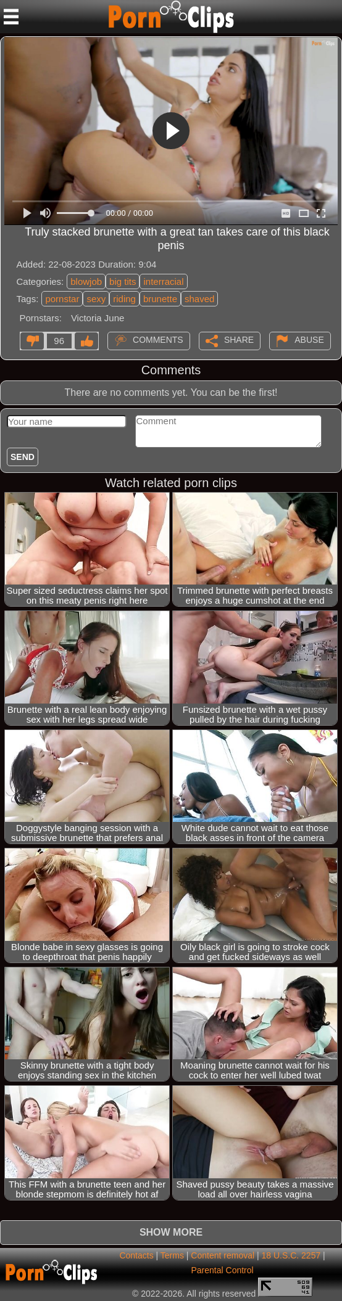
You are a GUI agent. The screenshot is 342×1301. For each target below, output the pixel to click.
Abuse (308, 340)
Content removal (222, 1255)
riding (124, 298)
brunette (160, 298)
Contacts (136, 1255)
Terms (172, 1255)
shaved (199, 298)
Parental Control (222, 1270)
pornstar (62, 298)
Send (22, 457)
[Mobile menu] (11, 17)
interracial (163, 281)
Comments (158, 340)
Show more (171, 1232)
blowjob (86, 281)
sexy (96, 298)
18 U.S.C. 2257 (291, 1255)
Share (239, 340)
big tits (122, 281)
